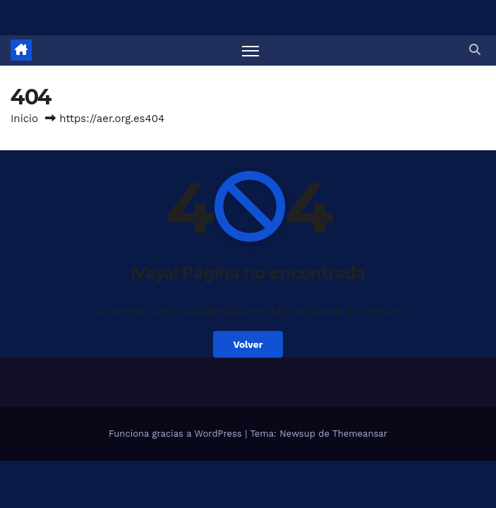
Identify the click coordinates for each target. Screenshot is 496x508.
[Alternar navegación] (250, 50)
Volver (247, 344)
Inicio (24, 118)
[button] (474, 49)
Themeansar (359, 433)
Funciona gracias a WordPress (177, 433)
